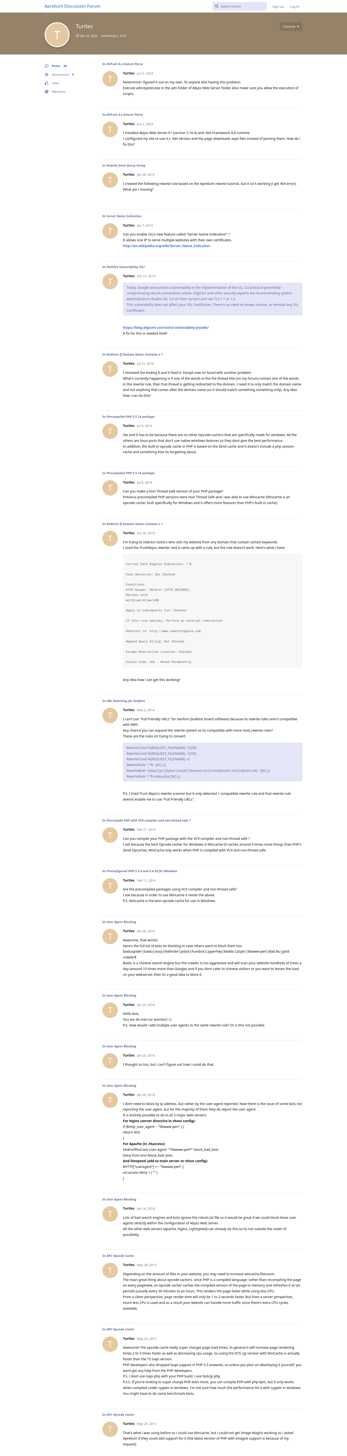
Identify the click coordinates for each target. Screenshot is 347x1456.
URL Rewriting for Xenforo (126, 701)
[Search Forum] (240, 6)
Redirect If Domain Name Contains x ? (135, 354)
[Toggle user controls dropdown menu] (291, 26)
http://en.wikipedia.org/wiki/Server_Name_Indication (166, 245)
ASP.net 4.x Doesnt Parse (125, 64)
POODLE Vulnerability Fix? (126, 267)
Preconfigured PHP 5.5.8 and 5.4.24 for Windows (142, 871)
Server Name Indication (124, 216)
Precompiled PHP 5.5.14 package (131, 416)
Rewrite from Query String (126, 165)
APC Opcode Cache (120, 1256)
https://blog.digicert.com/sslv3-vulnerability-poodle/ (166, 327)
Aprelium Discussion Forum (72, 6)
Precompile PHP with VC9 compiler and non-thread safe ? (149, 820)
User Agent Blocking (121, 922)
